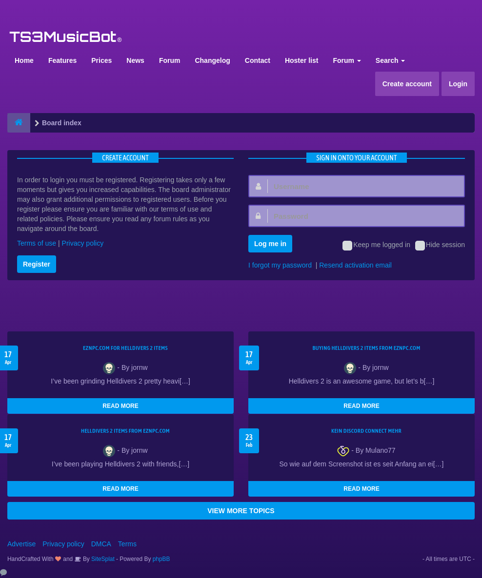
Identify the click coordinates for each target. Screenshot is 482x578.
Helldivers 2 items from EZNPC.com (125, 430)
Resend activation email (355, 265)
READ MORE (120, 406)
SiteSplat (102, 559)
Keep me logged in (376, 245)
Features (62, 60)
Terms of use (36, 243)
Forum (170, 60)
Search (390, 60)
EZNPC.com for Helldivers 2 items (125, 348)
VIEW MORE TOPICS (240, 511)
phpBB (161, 559)
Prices (101, 60)
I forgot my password (280, 265)
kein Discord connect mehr (366, 430)
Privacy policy (83, 243)
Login (458, 84)
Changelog (212, 60)
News (135, 60)
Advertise (21, 544)
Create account (407, 84)
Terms (127, 544)
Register (36, 264)
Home (24, 60)
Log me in (270, 244)
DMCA (101, 544)
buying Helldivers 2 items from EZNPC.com (366, 348)
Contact (257, 60)
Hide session (440, 245)
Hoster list (301, 60)
